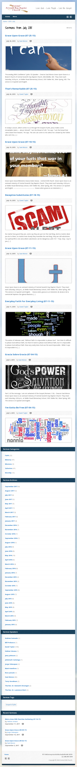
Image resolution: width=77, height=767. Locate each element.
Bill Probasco (10, 643)
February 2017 (10, 517)
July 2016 (8, 547)
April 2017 (8, 508)
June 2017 (8, 499)
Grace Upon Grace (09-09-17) (16, 730)
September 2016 (11, 538)
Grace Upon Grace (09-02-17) (16, 741)
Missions (8, 464)
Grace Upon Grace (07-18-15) (20, 141)
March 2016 (9, 564)
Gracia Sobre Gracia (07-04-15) (21, 354)
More (15, 17)
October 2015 (10, 586)
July (14, 21)
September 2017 (11, 486)
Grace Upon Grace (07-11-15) (20, 248)
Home (7, 17)
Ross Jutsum (10, 673)
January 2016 (10, 573)
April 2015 (8, 612)
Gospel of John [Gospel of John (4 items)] (11, 705)
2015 (9, 21)
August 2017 (9, 491)
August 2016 (9, 543)
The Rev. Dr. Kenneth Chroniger (17, 686)
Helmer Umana (10, 651)
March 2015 (9, 616)
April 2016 (8, 560)
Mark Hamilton (10, 668)
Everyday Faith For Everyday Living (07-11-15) (29, 301)
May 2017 (8, 504)
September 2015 (11, 590)
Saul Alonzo (23, 41)
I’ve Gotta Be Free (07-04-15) (20, 407)
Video (30, 41)
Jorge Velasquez (11, 664)
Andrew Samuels (11, 638)
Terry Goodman (11, 681)
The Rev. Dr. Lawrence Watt (15, 690)
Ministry (8, 460)
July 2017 (8, 495)
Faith (7, 455)
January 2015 (10, 625)
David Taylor (23, 94)
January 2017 (10, 521)
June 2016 (8, 551)
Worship (8, 473)
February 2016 (10, 568)
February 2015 (10, 620)
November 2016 (11, 530)
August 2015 (9, 594)
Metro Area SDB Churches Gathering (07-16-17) (23, 719)
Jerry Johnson (10, 656)
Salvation (8, 468)
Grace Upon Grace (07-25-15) (20, 35)
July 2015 (8, 599)
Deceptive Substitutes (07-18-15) (22, 194)
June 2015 (8, 603)
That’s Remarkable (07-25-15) (21, 88)
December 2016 (11, 525)
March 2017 (9, 512)
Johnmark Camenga (12, 660)
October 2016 (10, 534)
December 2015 (11, 577)
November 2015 (11, 581)
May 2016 (8, 555)
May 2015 (8, 607)
